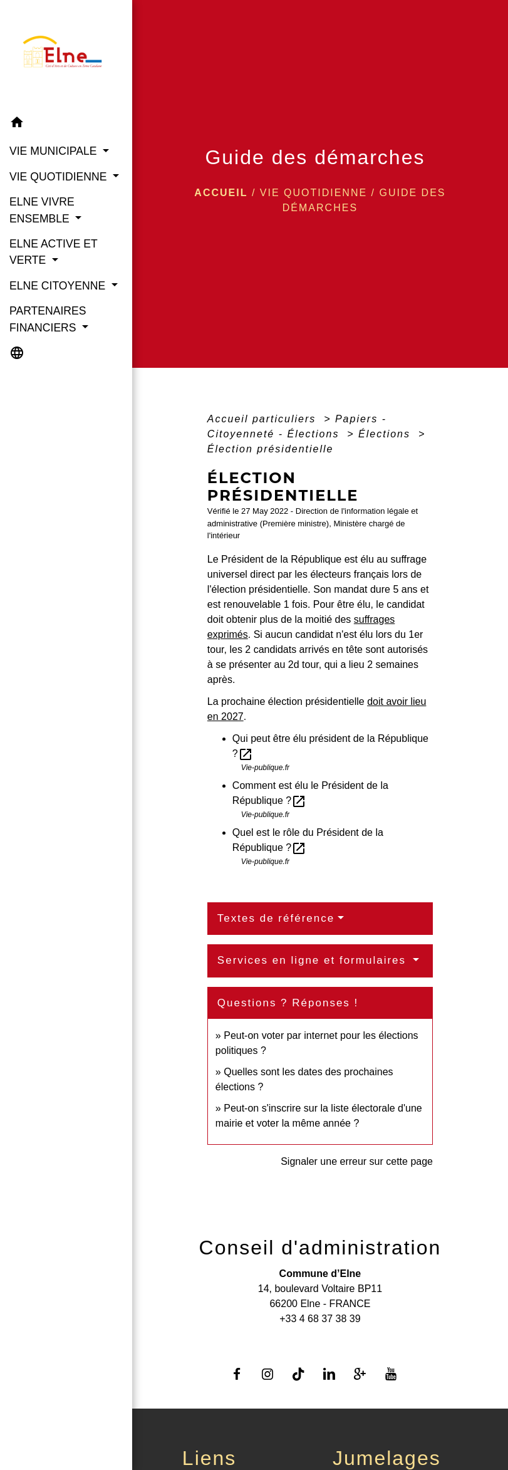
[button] (66, 124)
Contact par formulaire (320, 1338)
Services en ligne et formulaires (313, 960)
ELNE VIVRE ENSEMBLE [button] (42, 209)
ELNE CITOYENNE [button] (58, 285)
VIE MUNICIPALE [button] (54, 151)
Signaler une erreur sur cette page (357, 1161)
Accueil (220, 192)
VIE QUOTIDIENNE (313, 192)
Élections (386, 434)
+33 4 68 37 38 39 (319, 1318)
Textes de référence (275, 918)
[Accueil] (65, 55)
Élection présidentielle (270, 449)
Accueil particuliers (263, 419)
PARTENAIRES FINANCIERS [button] (47, 319)
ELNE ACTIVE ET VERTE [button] (53, 251)
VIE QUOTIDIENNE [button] (59, 176)
